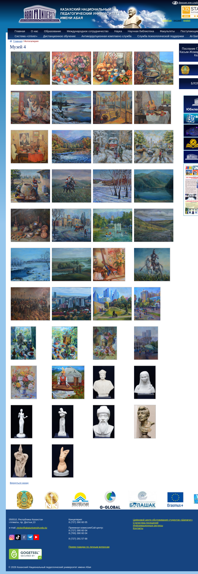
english (186, 20)
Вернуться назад (19, 483)
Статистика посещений (145, 522)
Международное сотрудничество (87, 31)
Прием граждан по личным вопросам (88, 547)
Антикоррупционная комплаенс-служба (106, 36)
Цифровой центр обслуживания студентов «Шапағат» (163, 519)
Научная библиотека (141, 31)
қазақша (167, 20)
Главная (20, 31)
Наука (118, 31)
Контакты (138, 528)
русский (177, 20)
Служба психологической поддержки (160, 36)
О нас (34, 31)
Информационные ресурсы (148, 525)
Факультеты (167, 31)
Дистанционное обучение (59, 36)
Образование (52, 31)
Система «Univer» (26, 36)
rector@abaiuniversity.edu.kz (31, 527)
